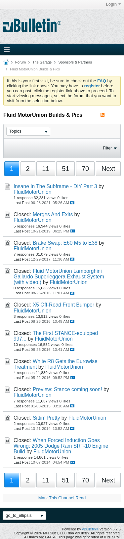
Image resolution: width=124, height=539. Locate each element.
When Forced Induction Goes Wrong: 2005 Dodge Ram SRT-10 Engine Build (61, 445)
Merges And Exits (53, 214)
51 (65, 168)
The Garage (42, 62)
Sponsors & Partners (75, 62)
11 (45, 168)
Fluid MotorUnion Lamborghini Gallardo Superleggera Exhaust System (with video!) (59, 276)
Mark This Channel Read (62, 497)
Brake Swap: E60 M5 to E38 (65, 243)
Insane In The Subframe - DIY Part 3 (55, 186)
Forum (20, 62)
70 (85, 168)
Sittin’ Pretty (46, 418)
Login (113, 4)
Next (108, 168)
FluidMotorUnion (32, 192)
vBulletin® (90, 529)
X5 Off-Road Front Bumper (63, 305)
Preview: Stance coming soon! (67, 389)
